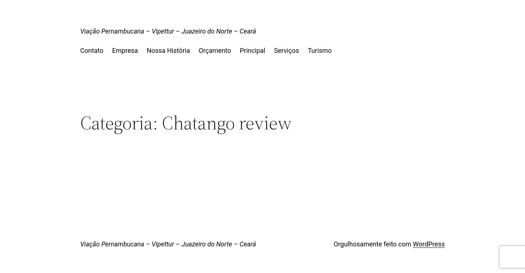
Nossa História (168, 50)
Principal (252, 50)
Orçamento (215, 50)
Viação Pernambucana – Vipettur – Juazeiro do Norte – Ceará (168, 31)
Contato (92, 50)
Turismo (320, 50)
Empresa (125, 50)
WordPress (429, 244)
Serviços (286, 50)
